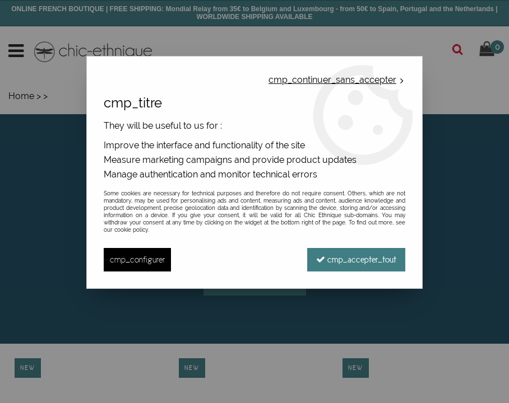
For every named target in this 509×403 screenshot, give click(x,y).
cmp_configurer (137, 259)
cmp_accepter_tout (356, 259)
